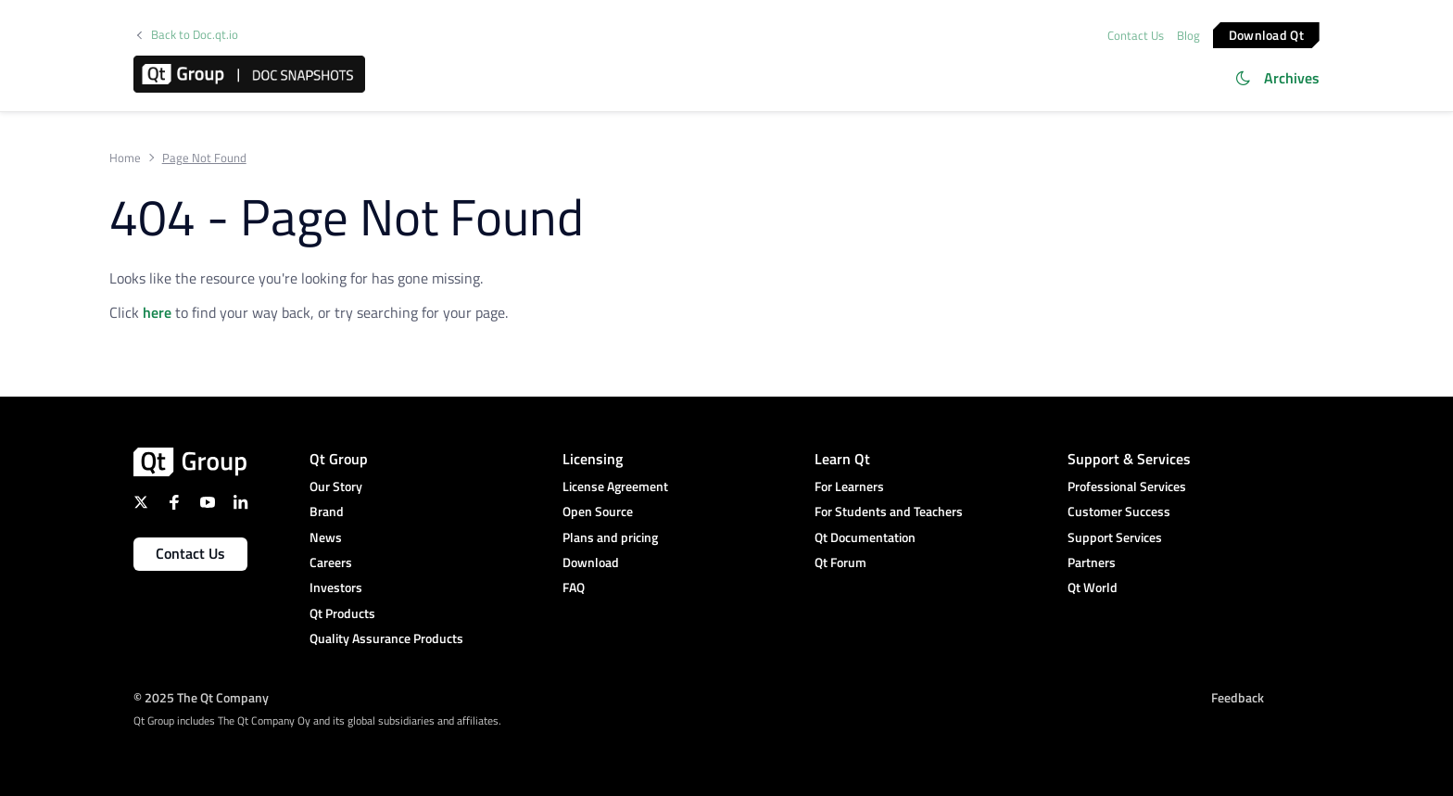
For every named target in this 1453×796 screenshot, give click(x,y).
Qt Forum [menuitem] (840, 562)
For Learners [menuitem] (849, 486)
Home (125, 158)
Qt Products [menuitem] (342, 613)
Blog (1188, 35)
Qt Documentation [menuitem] (865, 537)
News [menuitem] (326, 537)
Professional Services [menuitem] (1127, 486)
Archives (1292, 78)
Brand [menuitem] (327, 511)
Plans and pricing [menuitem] (610, 537)
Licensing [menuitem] (592, 459)
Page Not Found (204, 158)
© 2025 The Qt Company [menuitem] (201, 697)
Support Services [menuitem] (1115, 537)
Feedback (1237, 697)
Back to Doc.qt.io (194, 35)
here (157, 312)
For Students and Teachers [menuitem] (889, 511)
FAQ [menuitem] (573, 587)
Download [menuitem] (590, 562)
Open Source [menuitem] (597, 511)
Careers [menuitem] (331, 562)
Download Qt (1266, 34)
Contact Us (1135, 35)
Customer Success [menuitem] (1119, 511)
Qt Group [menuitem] (339, 459)
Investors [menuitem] (336, 587)
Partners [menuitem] (1092, 562)
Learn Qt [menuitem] (842, 459)
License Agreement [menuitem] (615, 486)
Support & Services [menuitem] (1129, 459)
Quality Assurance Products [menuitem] (386, 638)
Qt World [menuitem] (1093, 587)
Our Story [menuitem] (336, 486)
